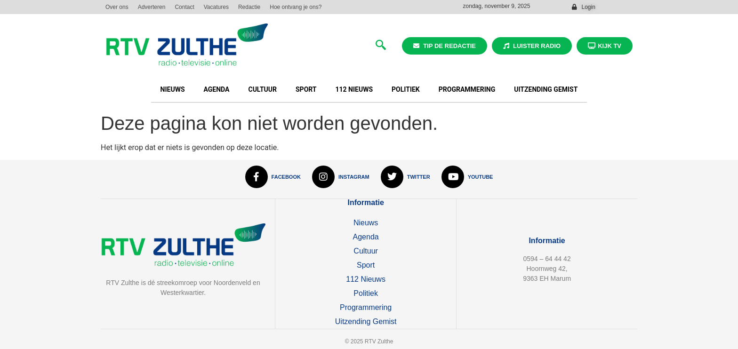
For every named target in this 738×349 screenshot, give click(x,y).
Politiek (406, 89)
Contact (184, 7)
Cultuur (262, 89)
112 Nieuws (354, 89)
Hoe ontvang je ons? (295, 7)
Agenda (217, 89)
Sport (306, 89)
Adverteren (152, 7)
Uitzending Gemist (546, 89)
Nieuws (172, 89)
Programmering (467, 89)
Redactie (249, 7)
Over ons (116, 7)
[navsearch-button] (380, 46)
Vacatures (216, 7)
